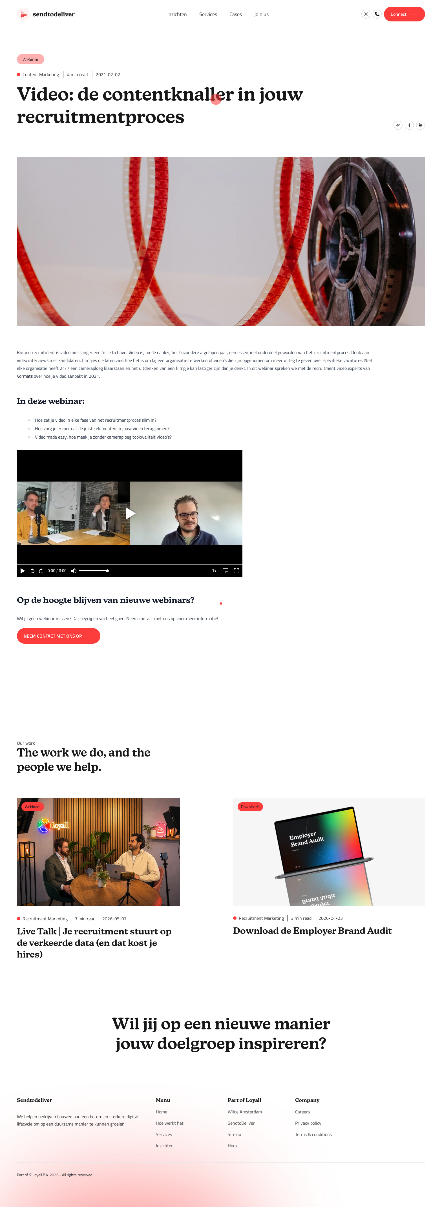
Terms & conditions (313, 1132)
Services (208, 14)
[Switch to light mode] (365, 14)
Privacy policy (308, 1121)
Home (161, 1109)
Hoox (232, 1143)
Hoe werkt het (170, 1121)
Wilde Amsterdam (245, 1109)
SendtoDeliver (241, 1121)
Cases (235, 14)
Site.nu (234, 1132)
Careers (302, 1109)
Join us (261, 14)
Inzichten (177, 14)
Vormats (25, 376)
